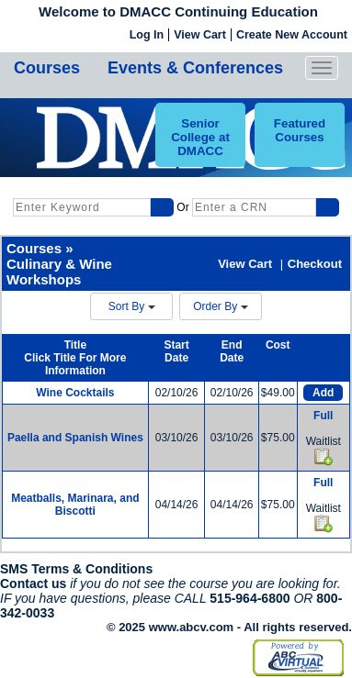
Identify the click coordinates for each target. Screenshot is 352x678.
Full (323, 415)
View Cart (200, 34)
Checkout (315, 264)
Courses (47, 68)
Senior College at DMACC (200, 137)
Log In (147, 34)
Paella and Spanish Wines (75, 437)
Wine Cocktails (75, 392)
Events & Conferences (195, 68)
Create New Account (291, 34)
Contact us (33, 583)
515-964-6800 (250, 598)
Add (323, 392)
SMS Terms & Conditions (76, 568)
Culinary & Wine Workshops (59, 271)
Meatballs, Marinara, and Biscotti (75, 504)
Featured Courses (299, 130)
